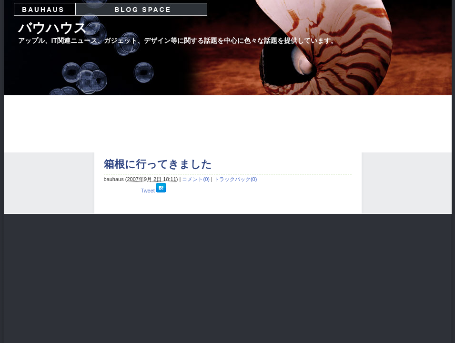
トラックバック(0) (235, 179)
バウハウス (52, 27)
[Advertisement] (227, 123)
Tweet (148, 190)
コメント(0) (195, 179)
